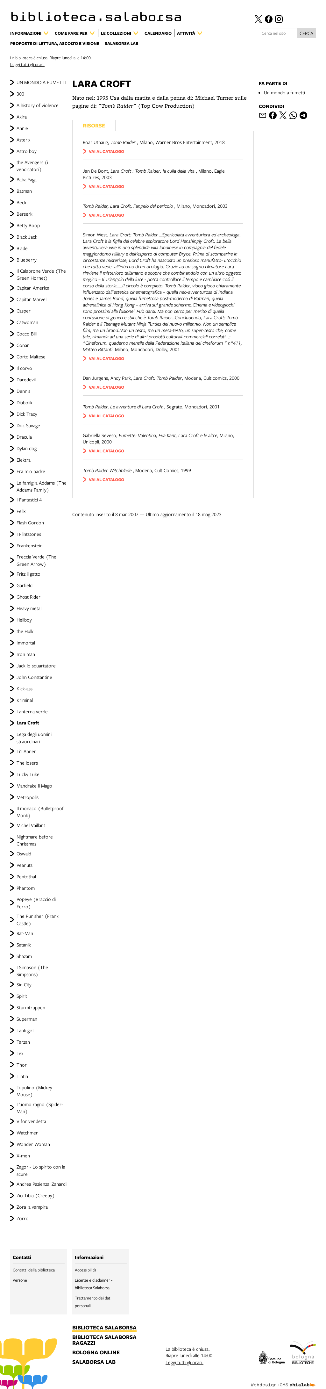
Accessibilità (85, 1270)
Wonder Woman (33, 1144)
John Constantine (34, 677)
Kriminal (25, 700)
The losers (27, 762)
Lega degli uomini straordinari (34, 737)
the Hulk (25, 631)
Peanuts (24, 865)
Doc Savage (28, 425)
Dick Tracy (27, 414)
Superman (27, 1019)
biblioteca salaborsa (104, 1328)
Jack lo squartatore (36, 665)
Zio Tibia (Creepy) (36, 1195)
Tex (20, 1053)
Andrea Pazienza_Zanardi (42, 1184)
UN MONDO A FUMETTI (41, 82)
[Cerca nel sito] (278, 33)
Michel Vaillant (31, 825)
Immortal (26, 642)
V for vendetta (31, 1121)
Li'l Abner (26, 751)
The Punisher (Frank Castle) (38, 919)
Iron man (26, 654)
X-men (23, 1155)
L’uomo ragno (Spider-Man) (40, 1107)
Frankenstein (30, 545)
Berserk (24, 214)
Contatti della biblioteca (34, 1270)
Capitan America (33, 287)
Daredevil (26, 379)
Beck (21, 202)
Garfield (24, 585)
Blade (22, 248)
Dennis (23, 391)
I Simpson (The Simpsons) (32, 970)
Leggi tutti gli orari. (27, 64)
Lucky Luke (28, 774)
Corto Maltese (31, 356)
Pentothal (26, 876)
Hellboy (24, 619)
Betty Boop (28, 225)
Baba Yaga (27, 179)
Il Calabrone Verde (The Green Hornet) (41, 274)
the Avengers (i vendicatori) (32, 165)
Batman (24, 191)
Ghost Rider (28, 597)
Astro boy (27, 151)
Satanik (24, 944)
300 (20, 93)
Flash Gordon (30, 522)
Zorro (23, 1218)
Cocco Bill (27, 333)
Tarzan (23, 1042)
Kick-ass (24, 688)
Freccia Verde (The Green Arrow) (36, 560)
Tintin (22, 1076)
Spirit (22, 996)
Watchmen (28, 1132)
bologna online (96, 1352)
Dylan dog (27, 448)
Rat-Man (25, 933)
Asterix (23, 139)
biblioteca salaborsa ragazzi (104, 1340)
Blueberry (27, 259)
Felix (21, 511)
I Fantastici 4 (29, 499)
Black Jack (27, 237)
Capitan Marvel (31, 299)
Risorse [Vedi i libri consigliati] (94, 125)
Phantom (26, 888)
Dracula (24, 437)
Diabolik (24, 402)
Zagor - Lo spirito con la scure (41, 1170)
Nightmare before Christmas (35, 840)
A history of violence (38, 105)
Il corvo (24, 368)
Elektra (24, 460)
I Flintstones (29, 534)
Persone (20, 1280)
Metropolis (28, 797)
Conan (23, 345)
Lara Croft (28, 722)
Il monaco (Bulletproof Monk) (40, 811)
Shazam (24, 956)
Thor (22, 1065)
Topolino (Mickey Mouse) (34, 1091)
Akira (22, 116)
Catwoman (27, 322)
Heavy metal (29, 608)
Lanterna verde (32, 711)
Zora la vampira (32, 1207)
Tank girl (25, 1030)
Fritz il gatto (28, 574)
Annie (22, 128)
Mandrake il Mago (34, 785)
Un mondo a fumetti (284, 92)
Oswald (24, 853)
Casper (24, 310)
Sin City (24, 984)
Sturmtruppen (31, 1007)
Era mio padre (31, 471)
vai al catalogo (106, 151)
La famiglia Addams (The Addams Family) (42, 486)
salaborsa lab (94, 1362)
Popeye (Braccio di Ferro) (36, 902)
